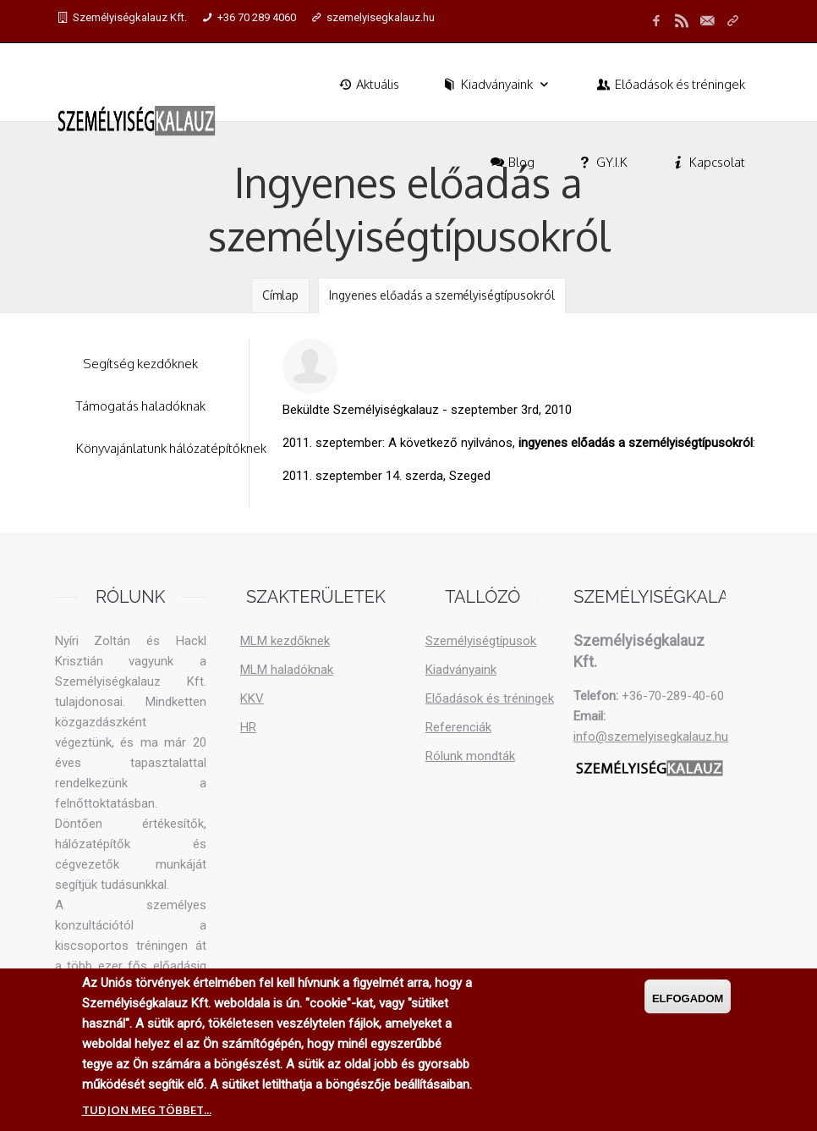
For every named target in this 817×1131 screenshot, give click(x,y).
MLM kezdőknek (285, 640)
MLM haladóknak (286, 669)
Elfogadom (688, 999)
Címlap (280, 295)
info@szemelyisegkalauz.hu (650, 736)
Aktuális (367, 84)
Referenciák (458, 727)
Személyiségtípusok (480, 640)
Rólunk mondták (470, 756)
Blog (511, 162)
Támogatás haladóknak (141, 406)
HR (248, 727)
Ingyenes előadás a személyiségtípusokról (442, 295)
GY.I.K (602, 162)
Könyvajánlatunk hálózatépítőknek (171, 448)
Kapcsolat (707, 162)
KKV (252, 698)
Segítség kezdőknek (140, 364)
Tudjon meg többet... (146, 1110)
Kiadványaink (497, 84)
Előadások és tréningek (670, 84)
